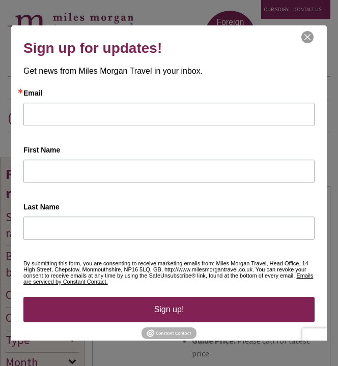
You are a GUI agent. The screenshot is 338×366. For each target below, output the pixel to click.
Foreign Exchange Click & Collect (230, 37)
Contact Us (308, 9)
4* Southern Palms (222, 202)
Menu (314, 89)
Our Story (276, 9)
